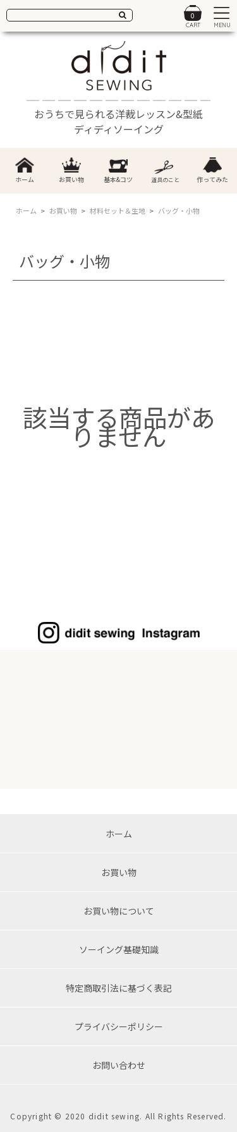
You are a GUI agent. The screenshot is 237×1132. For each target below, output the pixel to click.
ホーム (26, 210)
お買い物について (118, 910)
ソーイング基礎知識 (119, 949)
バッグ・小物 (179, 210)
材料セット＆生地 (117, 210)
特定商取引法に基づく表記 (119, 988)
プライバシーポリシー (119, 1026)
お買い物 (63, 210)
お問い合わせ (118, 1065)
